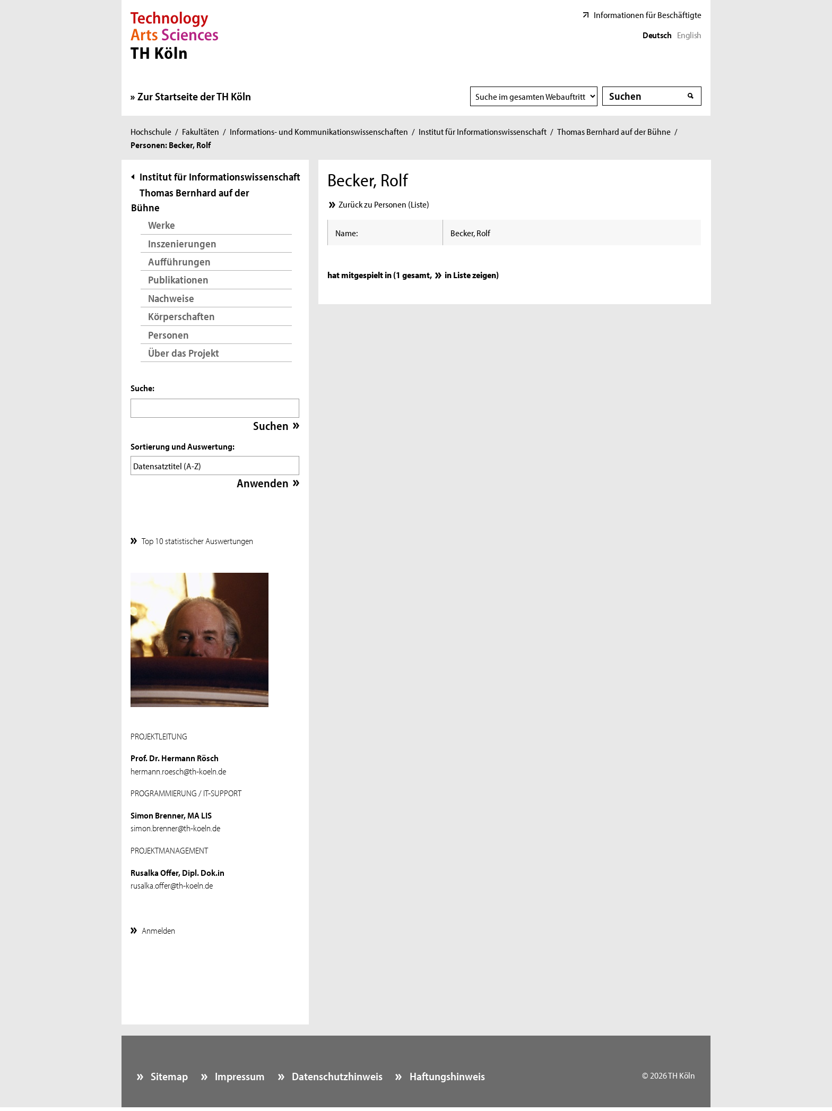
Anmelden (158, 927)
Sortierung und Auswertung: (183, 446)
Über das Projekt (183, 352)
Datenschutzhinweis (336, 1073)
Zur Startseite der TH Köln (194, 96)
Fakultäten (200, 131)
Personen (168, 334)
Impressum (239, 1073)
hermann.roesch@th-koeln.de (178, 768)
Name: (346, 232)
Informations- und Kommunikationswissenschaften (319, 131)
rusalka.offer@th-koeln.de (172, 882)
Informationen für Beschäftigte (647, 14)
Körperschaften (181, 316)
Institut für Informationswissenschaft (483, 131)
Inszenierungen (182, 243)
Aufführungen (179, 261)
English (689, 34)
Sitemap (168, 1073)
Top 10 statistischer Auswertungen (197, 538)
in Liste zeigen (470, 274)
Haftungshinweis (446, 1073)
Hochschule (151, 131)
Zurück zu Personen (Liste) (384, 204)
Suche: (142, 387)
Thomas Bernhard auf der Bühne (614, 131)
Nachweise (171, 298)
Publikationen (178, 279)
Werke (161, 224)
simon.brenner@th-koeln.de (175, 825)
